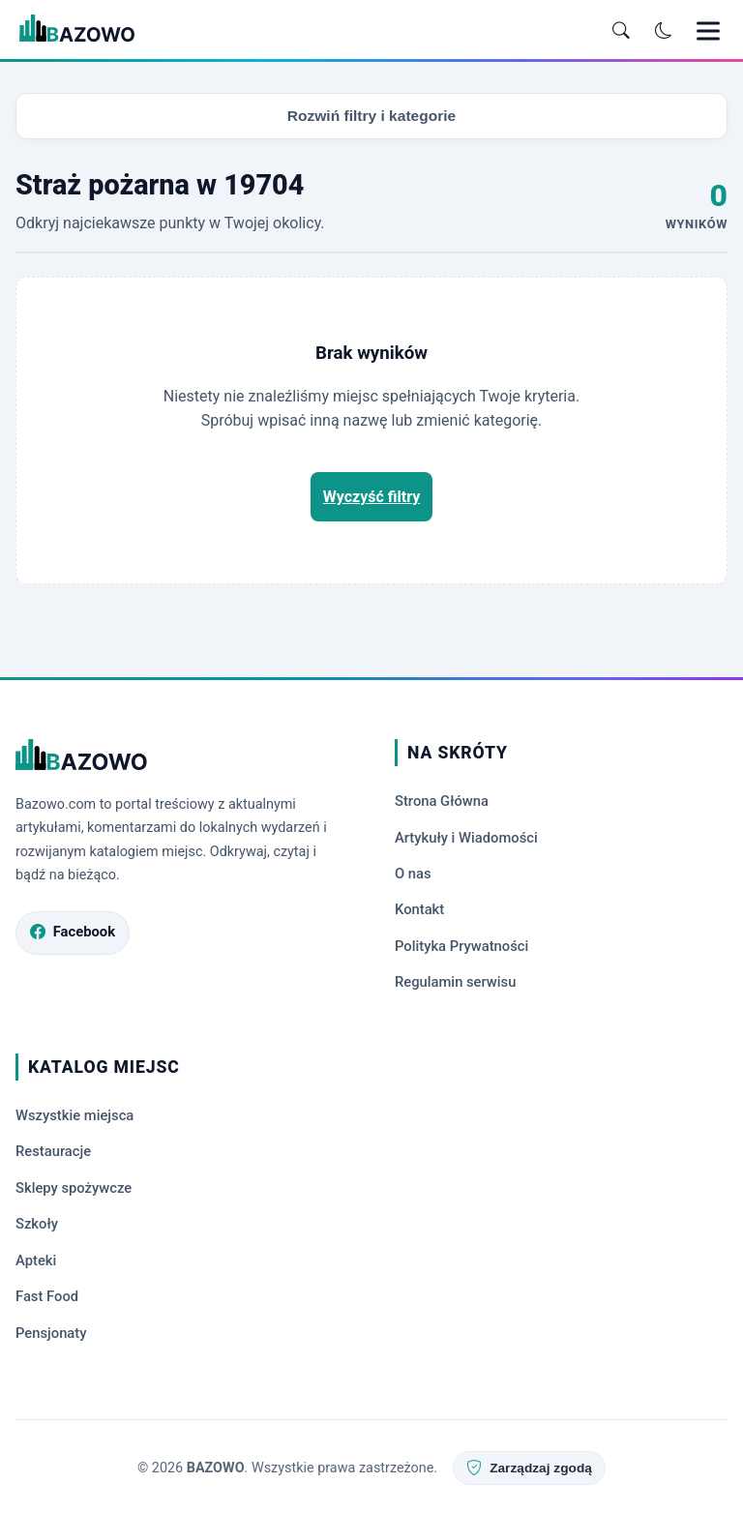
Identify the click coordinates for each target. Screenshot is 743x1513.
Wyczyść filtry (371, 497)
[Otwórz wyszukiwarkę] (621, 31)
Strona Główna (443, 802)
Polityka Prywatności (463, 945)
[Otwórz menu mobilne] (708, 31)
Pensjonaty (52, 1329)
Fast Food (47, 1293)
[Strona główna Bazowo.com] (181, 759)
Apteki (36, 1257)
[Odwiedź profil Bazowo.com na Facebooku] (74, 934)
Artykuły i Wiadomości (468, 837)
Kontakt (420, 909)
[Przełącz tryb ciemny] (663, 31)
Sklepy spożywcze (75, 1186)
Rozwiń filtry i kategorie (371, 115)
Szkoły (37, 1222)
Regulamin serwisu (457, 981)
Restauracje (54, 1150)
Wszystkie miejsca (76, 1114)
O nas (413, 873)
